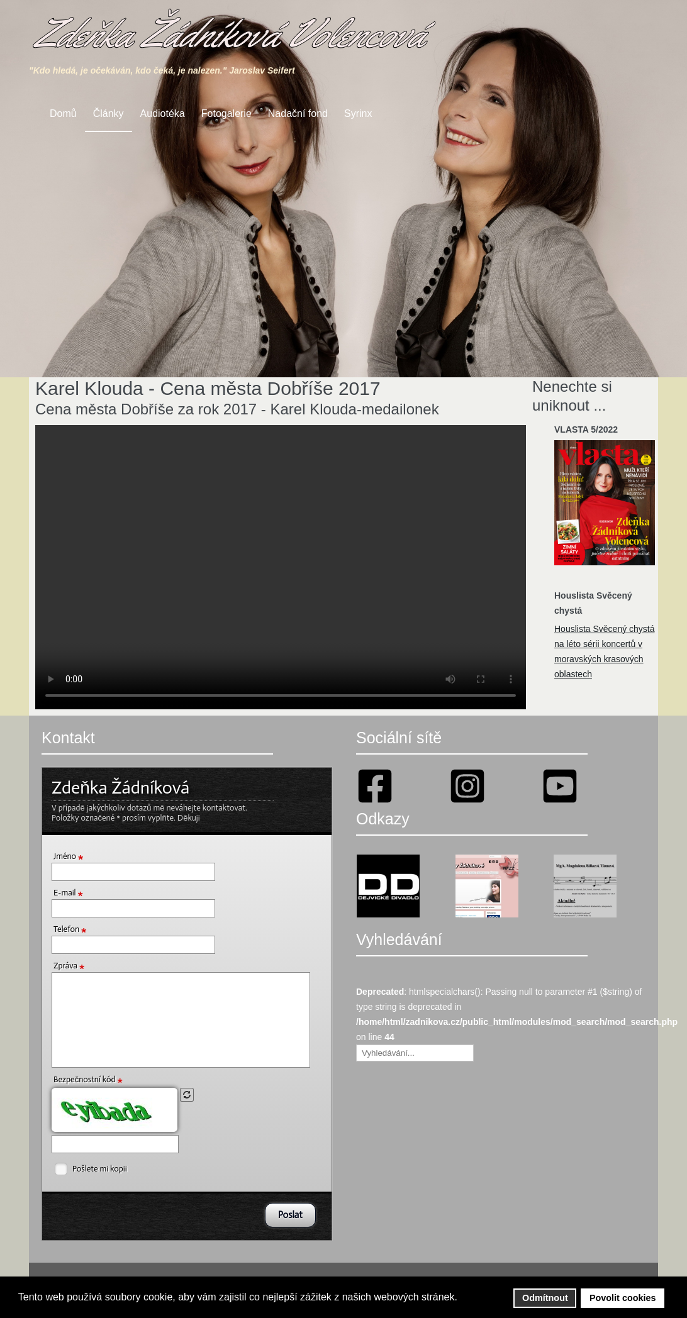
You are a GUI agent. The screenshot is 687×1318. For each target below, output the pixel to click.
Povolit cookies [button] (622, 1298)
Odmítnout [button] (545, 1298)
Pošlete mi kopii (99, 1168)
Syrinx (358, 113)
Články (108, 113)
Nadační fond (298, 113)
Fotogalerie (226, 113)
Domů (63, 113)
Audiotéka (162, 113)
